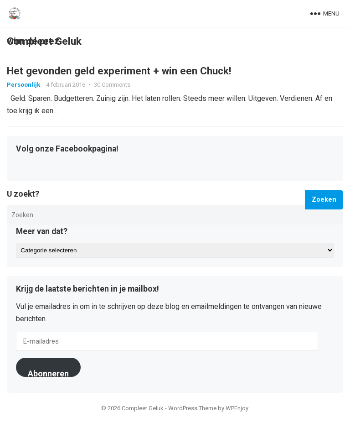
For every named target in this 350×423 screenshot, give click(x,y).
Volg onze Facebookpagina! (67, 149)
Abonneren (48, 373)
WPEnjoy (237, 408)
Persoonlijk (23, 84)
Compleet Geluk (44, 41)
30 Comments (112, 84)
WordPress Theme (192, 408)
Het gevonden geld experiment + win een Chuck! (119, 71)
